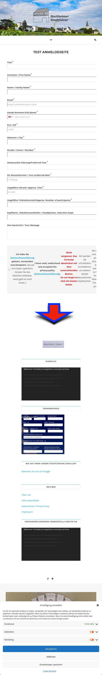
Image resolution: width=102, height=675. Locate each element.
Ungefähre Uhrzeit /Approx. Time (25, 187)
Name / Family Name (19, 87)
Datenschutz (28, 506)
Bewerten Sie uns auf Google (36, 471)
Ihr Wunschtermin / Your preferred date (29, 175)
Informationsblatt (30, 500)
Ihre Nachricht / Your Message (23, 225)
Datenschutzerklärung (22, 257)
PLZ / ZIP (12, 125)
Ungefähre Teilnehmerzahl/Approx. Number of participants (39, 200)
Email (10, 99)
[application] (51, 383)
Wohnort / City (15, 137)
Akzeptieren (51, 649)
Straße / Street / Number (21, 150)
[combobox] (10, 116)
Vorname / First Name (19, 74)
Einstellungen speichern (51, 664)
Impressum (27, 511)
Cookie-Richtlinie (49, 671)
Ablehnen (51, 657)
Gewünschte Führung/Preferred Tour (27, 162)
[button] (97, 605)
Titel (10, 62)
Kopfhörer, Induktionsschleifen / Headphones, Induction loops (40, 212)
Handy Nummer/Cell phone (22, 112)
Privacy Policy (42, 506)
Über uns (26, 494)
